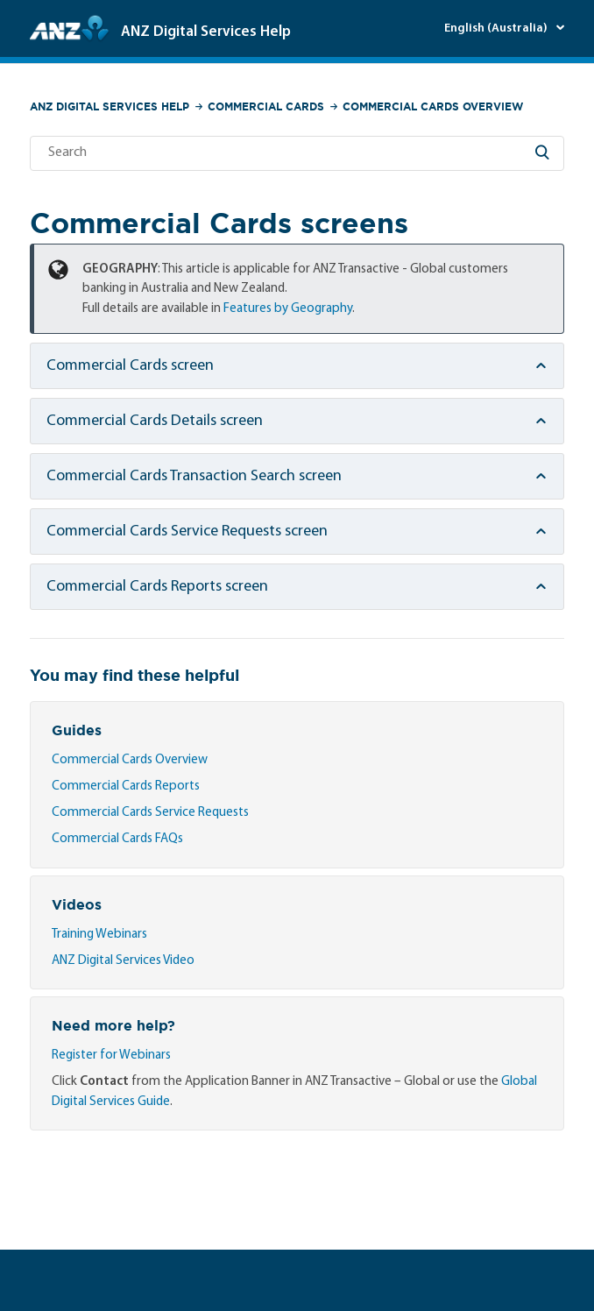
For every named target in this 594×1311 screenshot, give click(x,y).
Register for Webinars (111, 1055)
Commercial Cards (266, 106)
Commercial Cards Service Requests (150, 812)
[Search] (297, 153)
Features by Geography (287, 308)
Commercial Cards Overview (433, 106)
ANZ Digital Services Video (123, 960)
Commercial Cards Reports (126, 786)
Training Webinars (99, 934)
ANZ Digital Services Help (109, 106)
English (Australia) (497, 28)
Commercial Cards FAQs (117, 839)
